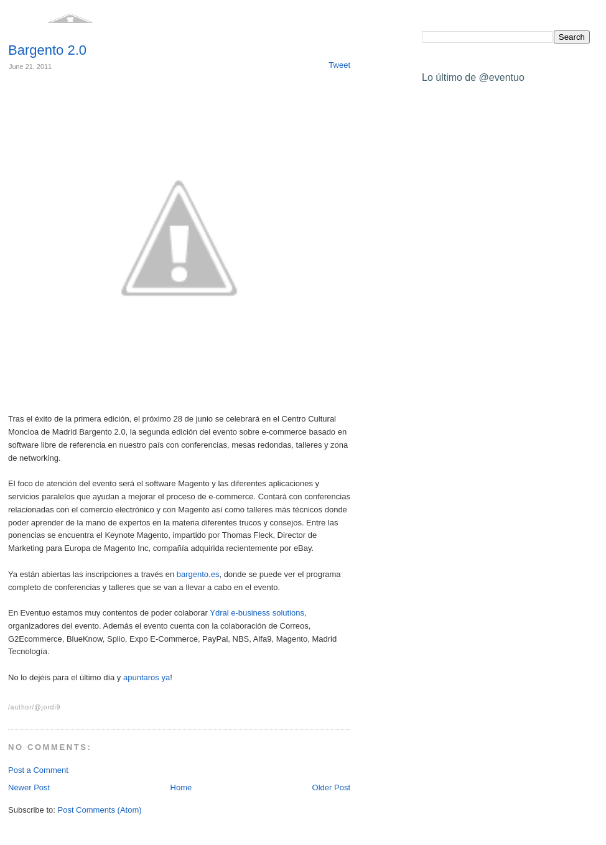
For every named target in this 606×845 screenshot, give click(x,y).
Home (181, 787)
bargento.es (198, 574)
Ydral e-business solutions (257, 612)
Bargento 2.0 (47, 50)
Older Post (331, 787)
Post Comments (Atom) (100, 810)
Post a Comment (38, 770)
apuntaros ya (146, 677)
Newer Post (29, 787)
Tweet (339, 65)
